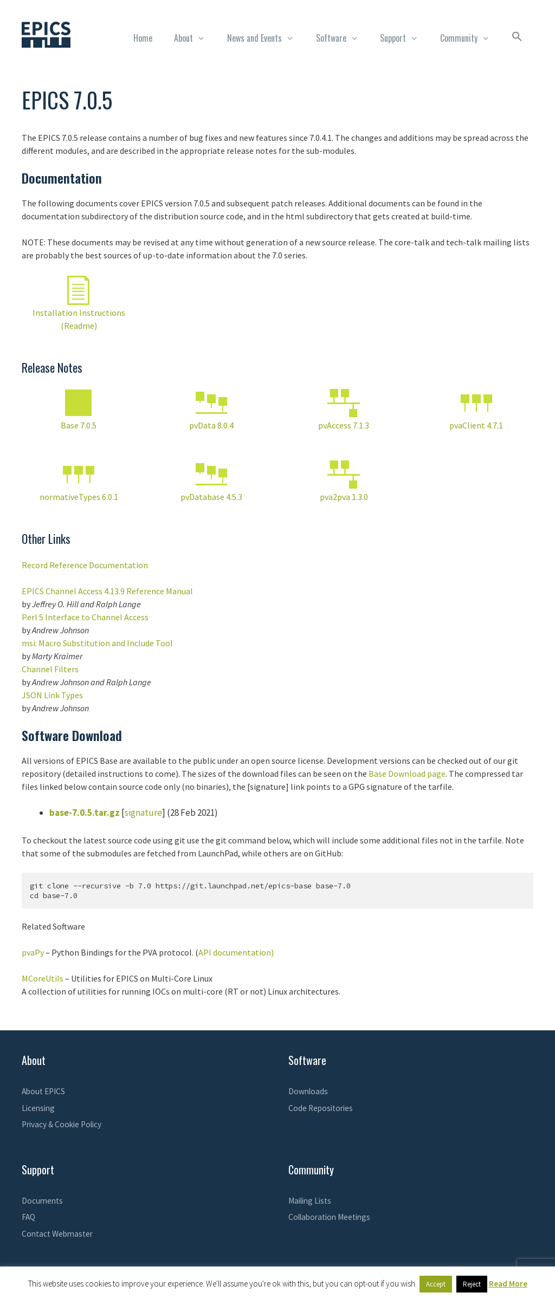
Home (142, 37)
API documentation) (236, 952)
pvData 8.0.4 (211, 425)
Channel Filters (50, 669)
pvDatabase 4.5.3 (211, 496)
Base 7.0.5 (78, 425)
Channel (107, 617)
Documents (42, 1201)
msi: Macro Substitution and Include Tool (97, 643)
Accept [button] (436, 1284)
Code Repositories (320, 1108)
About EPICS (43, 1091)
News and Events (266, 38)
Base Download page (407, 773)
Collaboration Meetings (329, 1217)
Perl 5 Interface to (57, 617)
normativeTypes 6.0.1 (79, 496)
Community (470, 38)
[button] (517, 38)
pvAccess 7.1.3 (343, 425)
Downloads (308, 1091)
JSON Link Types (52, 695)
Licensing (38, 1108)
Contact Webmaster (57, 1234)
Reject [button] (472, 1284)
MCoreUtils (42, 978)
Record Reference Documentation (85, 565)
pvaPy (33, 952)
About (195, 38)
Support (404, 38)
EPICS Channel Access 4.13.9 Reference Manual (107, 591)
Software (343, 38)
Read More (508, 1283)
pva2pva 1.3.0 (344, 496)
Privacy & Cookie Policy (61, 1124)
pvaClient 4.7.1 (476, 425)
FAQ (28, 1217)
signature (143, 813)
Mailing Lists (309, 1201)
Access (135, 617)
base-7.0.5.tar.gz (84, 813)
